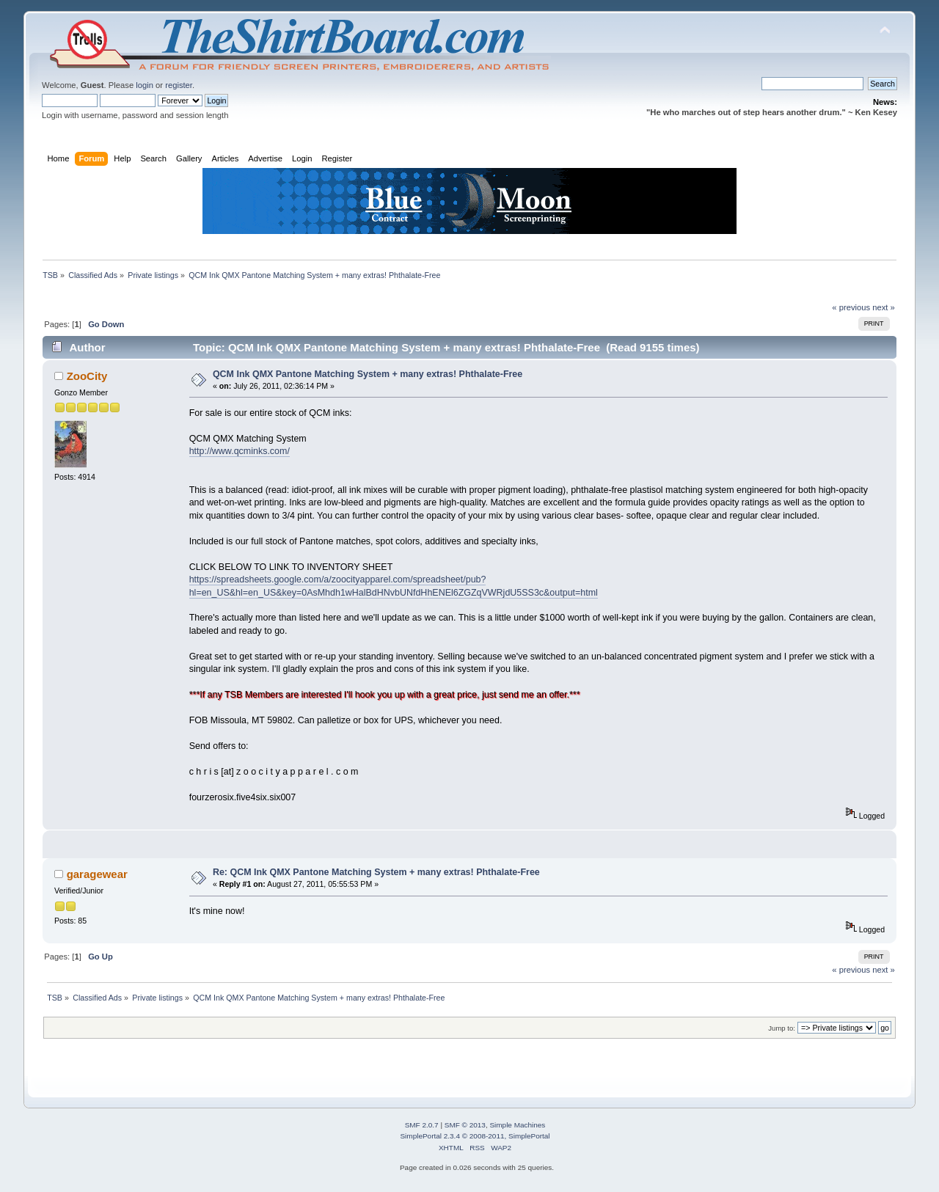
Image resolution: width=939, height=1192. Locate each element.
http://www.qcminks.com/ (239, 451)
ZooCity (87, 376)
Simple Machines (517, 1125)
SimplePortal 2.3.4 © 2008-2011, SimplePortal (474, 1136)
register (178, 85)
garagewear (97, 874)
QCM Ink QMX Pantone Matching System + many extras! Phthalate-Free (367, 374)
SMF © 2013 (465, 1125)
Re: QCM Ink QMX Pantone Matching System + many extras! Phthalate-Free (376, 872)
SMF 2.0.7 (422, 1125)
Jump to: (781, 1028)
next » (883, 307)
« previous (851, 307)
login (144, 85)
